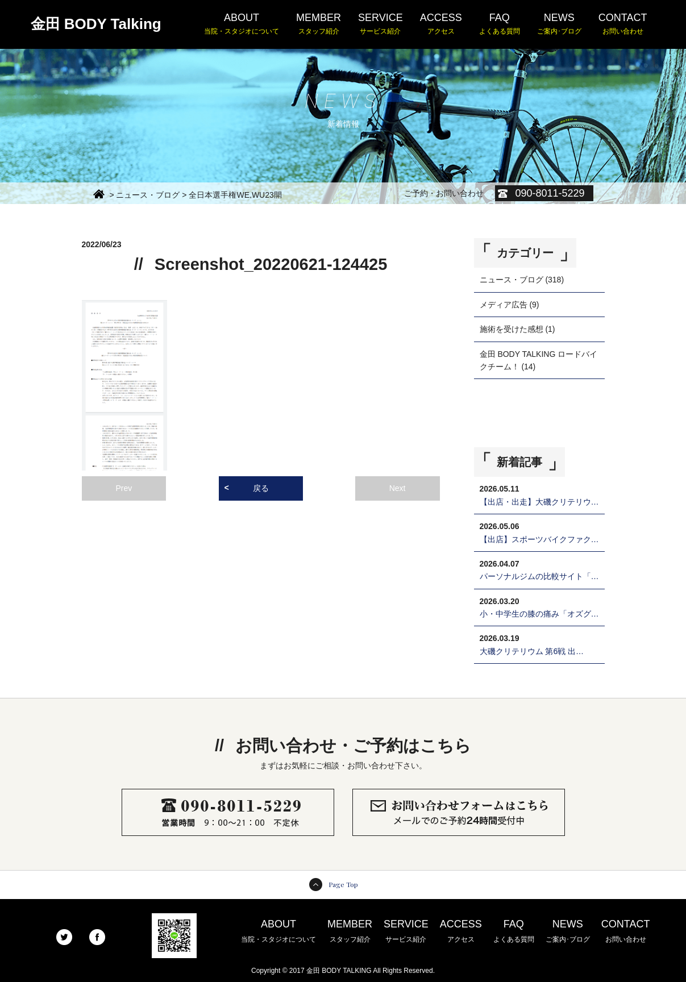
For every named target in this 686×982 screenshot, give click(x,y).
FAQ (499, 24)
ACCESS (441, 24)
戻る (261, 488)
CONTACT (622, 24)
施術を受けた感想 (511, 329)
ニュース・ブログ (511, 279)
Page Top (343, 884)
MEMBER (318, 24)
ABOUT (241, 24)
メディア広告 (503, 304)
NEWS (559, 24)
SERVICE (380, 24)
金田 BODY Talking (96, 23)
